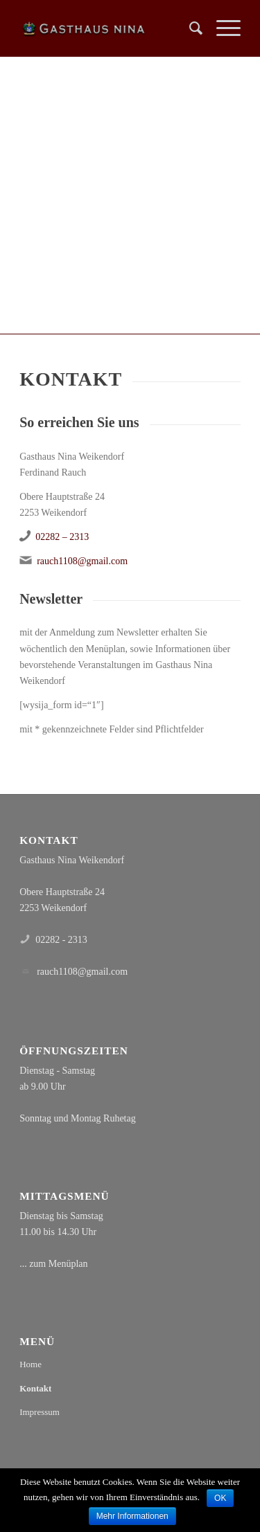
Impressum (39, 1412)
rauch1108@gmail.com (82, 561)
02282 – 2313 (62, 537)
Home (30, 1364)
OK (220, 1498)
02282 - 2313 (61, 940)
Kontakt (35, 1388)
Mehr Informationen (132, 1516)
